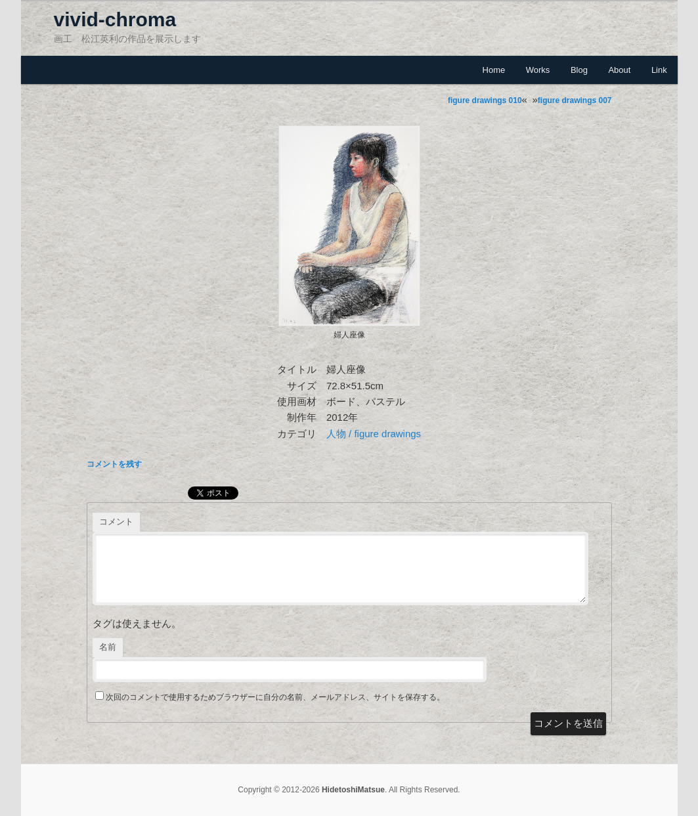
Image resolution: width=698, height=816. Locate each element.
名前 (107, 647)
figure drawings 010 (485, 100)
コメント (116, 521)
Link (659, 70)
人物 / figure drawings (373, 433)
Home (494, 70)
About (619, 70)
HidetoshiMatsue (353, 789)
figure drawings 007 (575, 100)
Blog (579, 70)
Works (538, 70)
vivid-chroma (115, 19)
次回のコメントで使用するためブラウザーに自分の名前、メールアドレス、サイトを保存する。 (275, 697)
